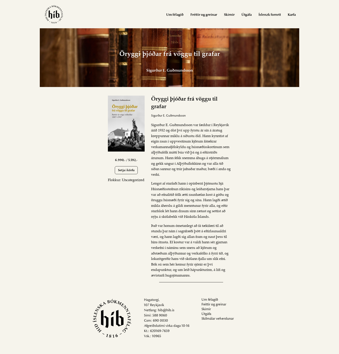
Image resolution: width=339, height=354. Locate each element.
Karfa (292, 15)
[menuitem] (175, 14)
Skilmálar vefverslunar (217, 319)
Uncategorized (133, 180)
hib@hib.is (166, 310)
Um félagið (175, 15)
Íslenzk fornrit (270, 15)
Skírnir (229, 15)
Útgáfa (246, 15)
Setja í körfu (126, 170)
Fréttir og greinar (203, 15)
